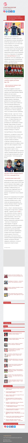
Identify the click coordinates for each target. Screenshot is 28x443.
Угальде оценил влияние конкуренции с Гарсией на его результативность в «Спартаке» (15, 365)
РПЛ (19, 211)
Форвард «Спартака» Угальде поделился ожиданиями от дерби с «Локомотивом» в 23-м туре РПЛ (15, 370)
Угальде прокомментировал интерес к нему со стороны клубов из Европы (16, 339)
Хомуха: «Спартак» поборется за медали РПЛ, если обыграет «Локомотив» (15, 344)
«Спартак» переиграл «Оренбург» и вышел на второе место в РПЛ (15, 288)
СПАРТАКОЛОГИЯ (9, 7)
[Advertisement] (14, 257)
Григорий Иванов (11, 56)
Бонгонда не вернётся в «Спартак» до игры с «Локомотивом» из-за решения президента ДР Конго (16, 349)
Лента (4, 328)
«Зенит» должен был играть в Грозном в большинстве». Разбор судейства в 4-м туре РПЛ (16, 294)
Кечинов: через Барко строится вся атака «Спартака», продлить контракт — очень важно (15, 381)
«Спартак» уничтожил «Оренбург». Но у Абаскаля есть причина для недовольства (15, 275)
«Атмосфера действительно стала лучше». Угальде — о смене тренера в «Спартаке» (15, 360)
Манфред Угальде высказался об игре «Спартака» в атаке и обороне (15, 334)
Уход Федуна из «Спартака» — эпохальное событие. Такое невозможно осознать (15, 282)
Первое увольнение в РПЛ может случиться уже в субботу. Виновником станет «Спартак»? (15, 18)
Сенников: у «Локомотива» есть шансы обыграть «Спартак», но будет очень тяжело (15, 355)
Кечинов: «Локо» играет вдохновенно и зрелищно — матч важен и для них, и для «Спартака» (15, 375)
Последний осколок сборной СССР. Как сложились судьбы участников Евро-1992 (13, 80)
